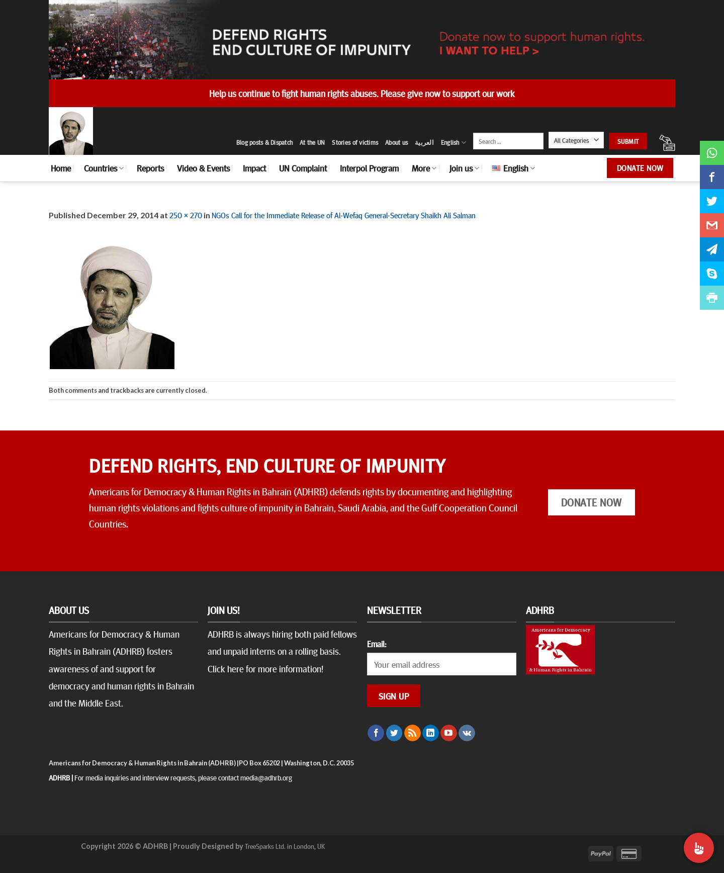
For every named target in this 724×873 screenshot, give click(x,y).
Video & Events (203, 168)
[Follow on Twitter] (394, 733)
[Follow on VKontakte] (467, 733)
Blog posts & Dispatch (264, 142)
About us (396, 142)
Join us (464, 168)
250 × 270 (185, 214)
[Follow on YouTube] (448, 733)
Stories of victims (355, 142)
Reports (150, 168)
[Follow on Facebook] (376, 733)
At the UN (312, 142)
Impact (254, 168)
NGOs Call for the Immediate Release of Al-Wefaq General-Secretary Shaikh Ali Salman (344, 214)
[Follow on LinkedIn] (430, 733)
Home (61, 168)
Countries (104, 168)
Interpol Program (369, 168)
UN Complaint (303, 168)
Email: (376, 644)
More (424, 168)
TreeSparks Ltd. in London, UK (285, 846)
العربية (424, 142)
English (453, 142)
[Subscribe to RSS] (412, 733)
